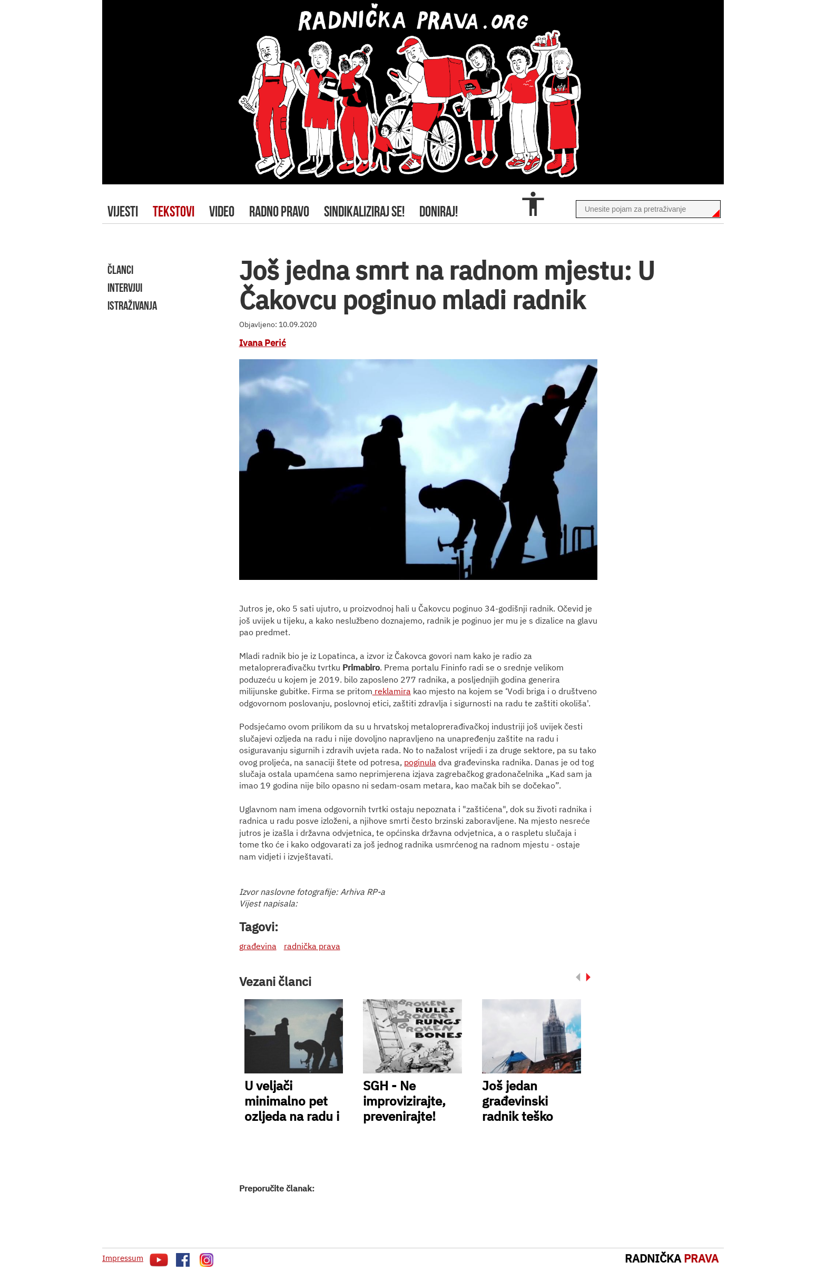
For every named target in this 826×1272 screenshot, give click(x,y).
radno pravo (279, 211)
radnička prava (312, 946)
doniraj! (438, 211)
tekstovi (173, 211)
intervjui (124, 287)
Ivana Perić (262, 343)
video (221, 211)
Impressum (122, 1258)
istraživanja (132, 305)
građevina (258, 946)
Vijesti (122, 211)
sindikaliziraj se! (364, 211)
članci (120, 269)
